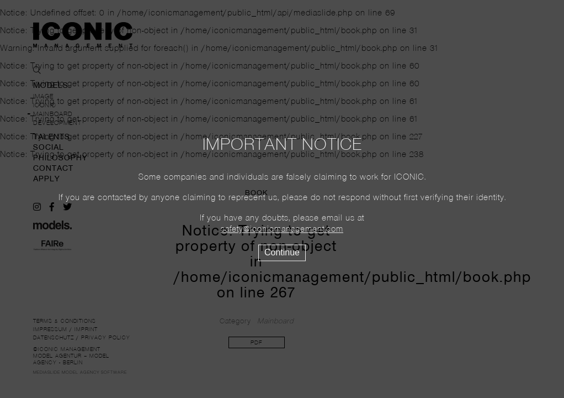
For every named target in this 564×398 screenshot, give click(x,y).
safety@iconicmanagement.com (282, 230)
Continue (282, 253)
